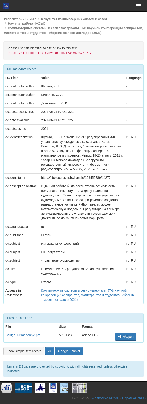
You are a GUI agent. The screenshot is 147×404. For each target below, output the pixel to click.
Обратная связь (134, 398)
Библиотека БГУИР (105, 398)
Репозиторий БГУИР (20, 19)
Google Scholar (69, 351)
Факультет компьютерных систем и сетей (74, 19)
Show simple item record (23, 351)
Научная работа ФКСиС (26, 23)
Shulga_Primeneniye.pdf (22, 335)
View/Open (126, 337)
